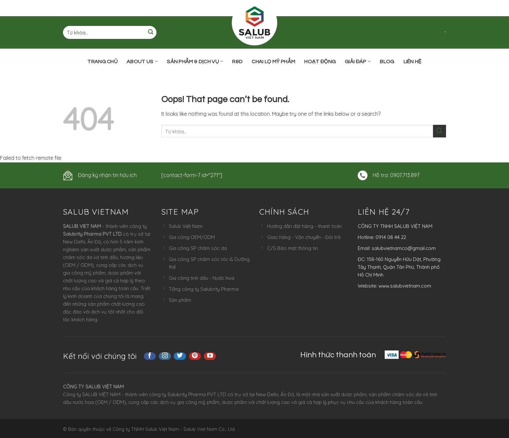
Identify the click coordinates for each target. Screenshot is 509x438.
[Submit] (150, 32)
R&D (237, 61)
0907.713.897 (404, 175)
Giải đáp (358, 61)
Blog (387, 61)
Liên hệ (412, 61)
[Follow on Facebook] (150, 356)
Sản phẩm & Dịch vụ (195, 61)
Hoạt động (320, 61)
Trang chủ (102, 61)
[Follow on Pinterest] (195, 356)
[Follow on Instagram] (165, 356)
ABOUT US (142, 61)
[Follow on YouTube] (210, 356)
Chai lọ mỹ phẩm (273, 61)
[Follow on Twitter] (180, 356)
